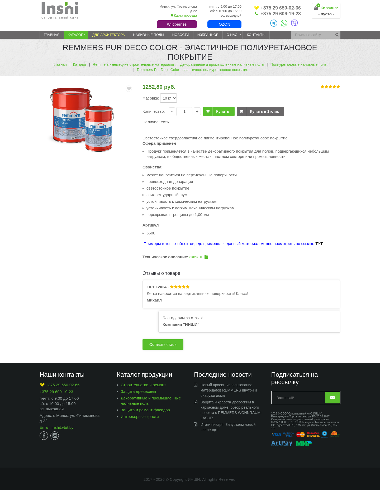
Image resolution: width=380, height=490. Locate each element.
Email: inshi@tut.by (57, 427)
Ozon (224, 24)
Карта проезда (184, 15)
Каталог (75, 35)
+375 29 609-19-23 (278, 13)
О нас (232, 35)
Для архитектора (108, 35)
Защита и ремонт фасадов (145, 410)
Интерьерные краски (140, 416)
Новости (180, 35)
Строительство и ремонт (143, 385)
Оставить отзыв (163, 344)
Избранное (207, 35)
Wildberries (177, 24)
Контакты (256, 35)
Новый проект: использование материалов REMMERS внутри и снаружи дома (229, 390)
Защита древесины (138, 391)
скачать (198, 257)
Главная (52, 35)
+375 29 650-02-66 (277, 8)
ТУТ (319, 243)
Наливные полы (148, 35)
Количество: (153, 111)
